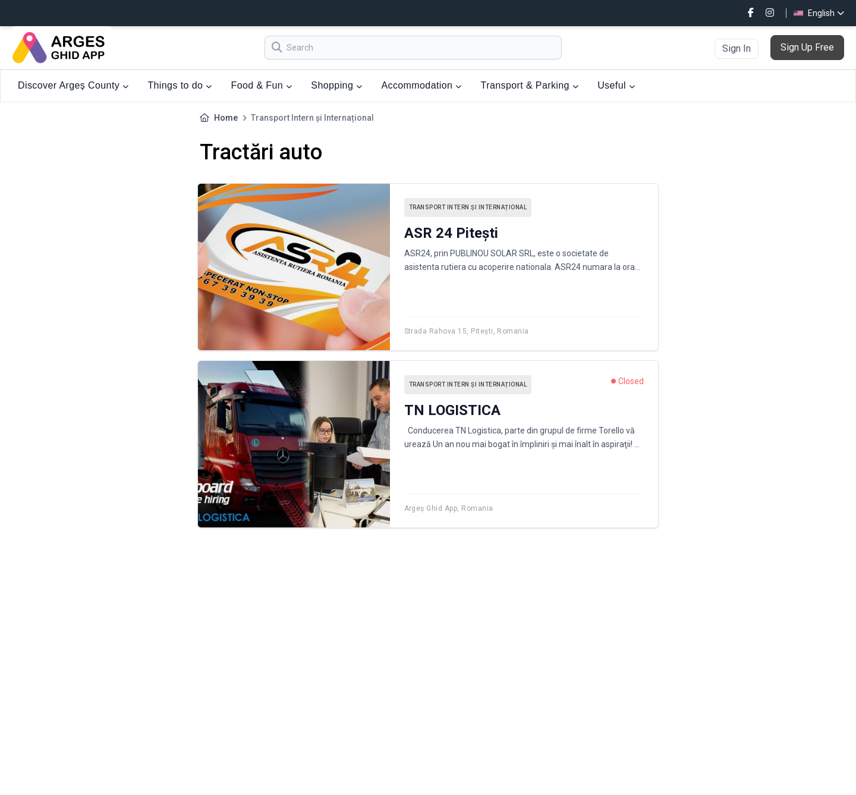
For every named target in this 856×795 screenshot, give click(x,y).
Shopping (336, 85)
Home (226, 117)
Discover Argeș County (73, 85)
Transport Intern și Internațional (468, 207)
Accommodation (421, 85)
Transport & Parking (530, 85)
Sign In (736, 48)
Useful (616, 85)
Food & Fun (261, 85)
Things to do (179, 85)
